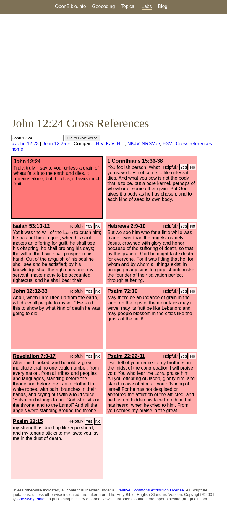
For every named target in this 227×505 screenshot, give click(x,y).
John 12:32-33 (30, 291)
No (192, 167)
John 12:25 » (56, 143)
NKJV (133, 143)
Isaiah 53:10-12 (31, 226)
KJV (110, 143)
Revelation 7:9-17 (34, 356)
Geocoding (103, 6)
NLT (121, 143)
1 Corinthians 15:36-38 (135, 161)
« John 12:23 (25, 143)
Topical (128, 6)
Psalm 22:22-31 (126, 356)
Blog (162, 6)
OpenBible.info (70, 6)
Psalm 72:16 (122, 291)
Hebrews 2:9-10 (126, 226)
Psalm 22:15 (28, 421)
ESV (167, 143)
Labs (147, 6)
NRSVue (151, 143)
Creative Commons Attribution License (150, 490)
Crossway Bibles (31, 499)
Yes (183, 167)
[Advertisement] (113, 65)
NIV (99, 143)
